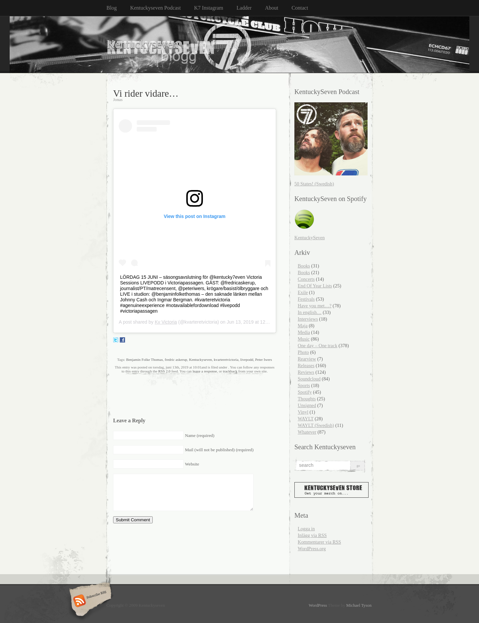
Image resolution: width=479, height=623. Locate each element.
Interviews (308, 319)
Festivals (306, 299)
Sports (304, 385)
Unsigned (307, 405)
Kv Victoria (166, 322)
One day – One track (317, 345)
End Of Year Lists (315, 285)
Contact (299, 8)
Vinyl (303, 412)
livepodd (246, 360)
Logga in (306, 528)
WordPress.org (312, 548)
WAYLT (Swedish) (316, 425)
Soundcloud (309, 378)
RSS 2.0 (164, 371)
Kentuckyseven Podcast (155, 8)
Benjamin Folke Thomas (144, 360)
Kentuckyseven (142, 44)
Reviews (306, 372)
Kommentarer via (319, 542)
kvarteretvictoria (226, 360)
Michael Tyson (359, 605)
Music (304, 339)
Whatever (307, 432)
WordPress (318, 605)
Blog (111, 8)
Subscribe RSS (89, 601)
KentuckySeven (309, 237)
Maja (303, 325)
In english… (310, 312)
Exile (303, 292)
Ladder (244, 8)
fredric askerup (176, 360)
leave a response (205, 371)
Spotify (305, 392)
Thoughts (307, 398)
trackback (230, 371)
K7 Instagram (209, 8)
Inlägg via (312, 535)
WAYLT (305, 418)
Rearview (307, 359)
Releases (306, 365)
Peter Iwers (263, 360)
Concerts (306, 279)
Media (304, 332)
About (271, 8)
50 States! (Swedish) (314, 183)
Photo (303, 352)
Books (304, 265)
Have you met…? (315, 305)
